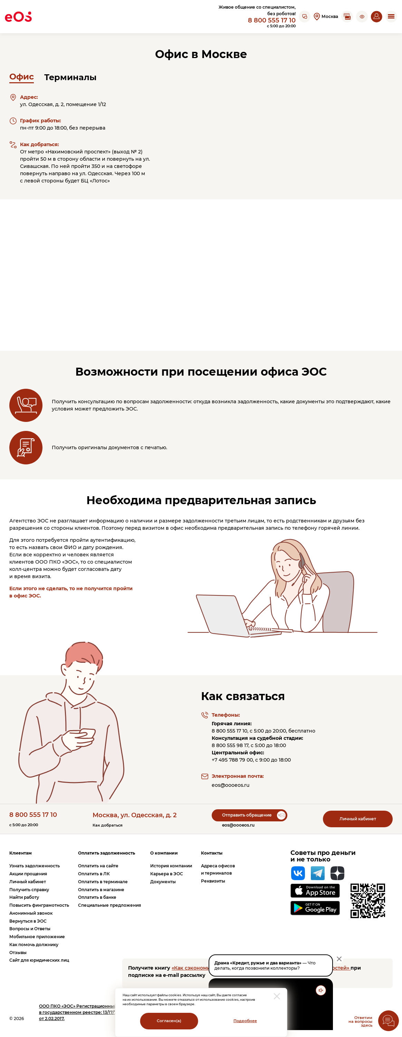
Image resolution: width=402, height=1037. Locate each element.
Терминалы (70, 77)
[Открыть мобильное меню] (391, 16)
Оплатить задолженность (106, 853)
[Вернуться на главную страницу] (18, 16)
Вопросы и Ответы (29, 928)
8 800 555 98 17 (230, 745)
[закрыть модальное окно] (277, 996)
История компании (171, 865)
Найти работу (24, 897)
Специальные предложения (109, 905)
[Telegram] (317, 873)
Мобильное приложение (37, 936)
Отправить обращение (247, 815)
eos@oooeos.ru (230, 785)
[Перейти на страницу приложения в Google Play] (315, 908)
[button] (362, 16)
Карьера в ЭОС (166, 873)
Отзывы (18, 952)
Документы (163, 881)
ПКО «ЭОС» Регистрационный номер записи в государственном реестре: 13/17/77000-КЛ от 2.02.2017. (94, 1012)
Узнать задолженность (34, 865)
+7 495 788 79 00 (232, 760)
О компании (164, 853)
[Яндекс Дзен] (337, 873)
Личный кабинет (357, 818)
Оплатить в (94, 873)
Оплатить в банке (97, 897)
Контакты (211, 853)
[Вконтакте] (298, 873)
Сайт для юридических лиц (39, 960)
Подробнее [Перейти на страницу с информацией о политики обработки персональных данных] (245, 1021)
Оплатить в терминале (103, 881)
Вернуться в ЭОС (28, 921)
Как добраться (108, 825)
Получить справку (29, 889)
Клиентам (20, 853)
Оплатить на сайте (98, 865)
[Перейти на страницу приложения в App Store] (315, 891)
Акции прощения (28, 873)
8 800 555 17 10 (272, 20)
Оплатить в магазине (101, 889)
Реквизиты (213, 881)
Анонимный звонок (30, 913)
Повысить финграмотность (39, 905)
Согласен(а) (169, 1021)
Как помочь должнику (33, 944)
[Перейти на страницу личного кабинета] (376, 16)
